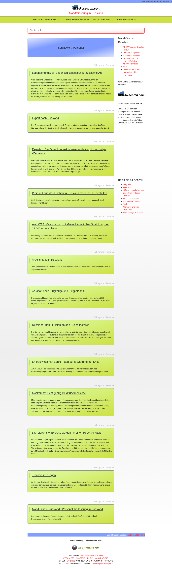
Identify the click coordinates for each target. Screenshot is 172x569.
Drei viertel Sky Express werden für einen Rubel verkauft (66, 432)
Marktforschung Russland (47, 20)
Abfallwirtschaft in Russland (133, 190)
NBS (111, 564)
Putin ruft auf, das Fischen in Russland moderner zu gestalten (69, 193)
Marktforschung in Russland (86, 13)
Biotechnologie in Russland (133, 212)
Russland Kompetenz (131, 53)
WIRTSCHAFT (68, 558)
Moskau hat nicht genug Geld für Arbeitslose (59, 393)
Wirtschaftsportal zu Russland (91, 555)
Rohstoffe (127, 187)
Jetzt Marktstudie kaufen (141, 535)
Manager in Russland (131, 201)
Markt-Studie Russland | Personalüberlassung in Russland (67, 509)
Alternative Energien (131, 207)
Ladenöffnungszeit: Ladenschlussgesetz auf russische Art (67, 72)
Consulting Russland (100, 564)
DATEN (70, 561)
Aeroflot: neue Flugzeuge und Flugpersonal (58, 290)
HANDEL (89, 558)
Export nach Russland (45, 118)
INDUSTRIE (80, 558)
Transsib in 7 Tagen (44, 475)
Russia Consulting (103, 20)
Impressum (127, 75)
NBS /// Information (130, 64)
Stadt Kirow (127, 210)
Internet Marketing (130, 61)
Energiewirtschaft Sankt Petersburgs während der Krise (65, 361)
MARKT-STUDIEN (102, 558)
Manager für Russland (131, 55)
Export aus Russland (131, 198)
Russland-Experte (126, 20)
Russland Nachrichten (77, 20)
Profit (125, 204)
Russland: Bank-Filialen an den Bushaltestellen (60, 324)
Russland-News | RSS (131, 58)
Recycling (127, 184)
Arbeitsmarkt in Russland (47, 259)
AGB (125, 67)
